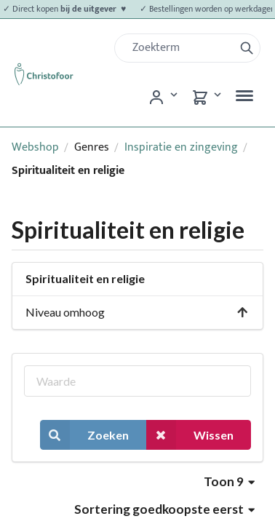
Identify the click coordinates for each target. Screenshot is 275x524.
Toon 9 (229, 481)
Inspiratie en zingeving (181, 147)
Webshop (35, 147)
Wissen (190, 435)
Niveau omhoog (137, 312)
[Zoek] (180, 48)
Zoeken (84, 435)
